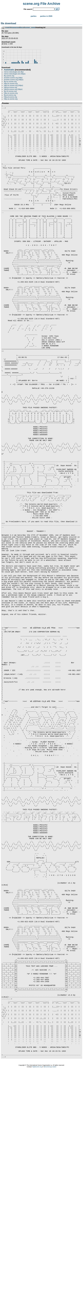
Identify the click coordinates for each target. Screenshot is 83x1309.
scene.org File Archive (41, 4)
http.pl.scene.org (10, 97)
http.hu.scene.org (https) (13, 85)
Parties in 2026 (46, 16)
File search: (28, 9)
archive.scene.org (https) (13, 80)
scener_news (29, 27)
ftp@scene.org (37, 1305)
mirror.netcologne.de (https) (15, 74)
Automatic (9, 69)
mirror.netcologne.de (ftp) (14, 72)
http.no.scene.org (11, 93)
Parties (33, 16)
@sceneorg (47, 1305)
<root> (7, 27)
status (54, 1305)
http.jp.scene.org (10, 87)
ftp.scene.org (9, 76)
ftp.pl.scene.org (10, 95)
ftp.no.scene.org (10, 91)
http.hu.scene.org (11, 83)
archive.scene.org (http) (13, 78)
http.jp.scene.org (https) (13, 89)
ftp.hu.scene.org (10, 81)
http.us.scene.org (10, 99)
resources (15, 27)
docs (22, 27)
